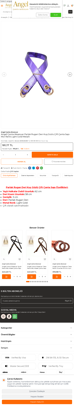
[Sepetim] (72, 6)
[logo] (9, 5)
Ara (70, 12)
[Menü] (2, 5)
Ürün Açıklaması (9, 175)
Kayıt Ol (68, 301)
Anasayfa (4, 17)
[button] (4, 74)
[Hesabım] (68, 6)
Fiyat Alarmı (16, 168)
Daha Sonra (43, 15)
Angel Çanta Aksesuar (9, 132)
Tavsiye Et (5, 168)
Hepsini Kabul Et (37, 402)
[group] (37, 74)
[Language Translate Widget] (12, 1)
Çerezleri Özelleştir (37, 391)
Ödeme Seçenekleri (27, 175)
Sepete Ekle (52, 155)
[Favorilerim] (64, 6)
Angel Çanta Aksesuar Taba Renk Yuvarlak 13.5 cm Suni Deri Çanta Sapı (62, 267)
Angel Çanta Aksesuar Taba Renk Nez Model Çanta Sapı (36, 267)
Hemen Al (21, 162)
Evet (56, 15)
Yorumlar (43, 175)
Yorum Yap (44, 141)
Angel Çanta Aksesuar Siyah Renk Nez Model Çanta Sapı (11, 267)
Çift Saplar (14, 171)
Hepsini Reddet (37, 397)
